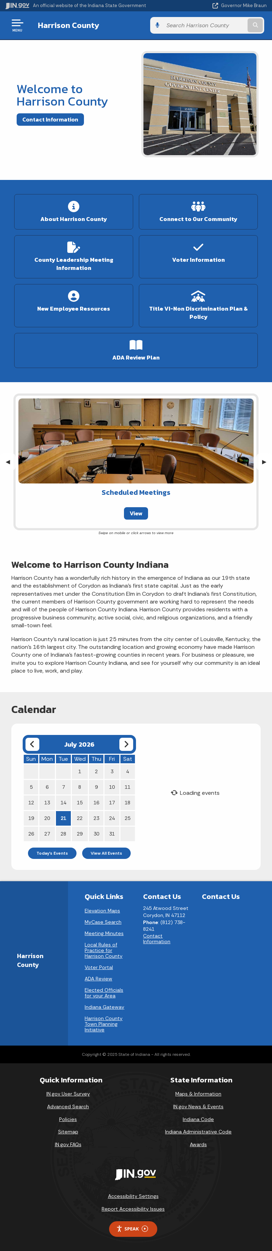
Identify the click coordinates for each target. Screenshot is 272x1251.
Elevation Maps (102, 910)
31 (112, 834)
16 (96, 802)
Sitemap (68, 1131)
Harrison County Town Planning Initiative (104, 1024)
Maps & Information (198, 1094)
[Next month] (126, 744)
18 (127, 802)
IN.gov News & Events (198, 1106)
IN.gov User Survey (68, 1094)
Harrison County (66, 25)
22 (80, 818)
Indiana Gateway (104, 1007)
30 (96, 834)
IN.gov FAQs (68, 1144)
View (136, 513)
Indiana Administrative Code (198, 1131)
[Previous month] (32, 744)
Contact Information (50, 119)
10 (112, 787)
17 (112, 802)
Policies (68, 1119)
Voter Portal (99, 967)
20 (47, 818)
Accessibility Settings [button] (133, 1196)
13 (47, 802)
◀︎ (11, 461)
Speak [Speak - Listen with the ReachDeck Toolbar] (132, 1228)
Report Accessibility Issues (133, 1209)
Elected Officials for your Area (104, 993)
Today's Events (52, 853)
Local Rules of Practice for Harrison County (104, 950)
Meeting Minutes (104, 933)
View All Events (106, 853)
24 (112, 818)
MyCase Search (103, 922)
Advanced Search (68, 1106)
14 (63, 802)
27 (47, 834)
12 (31, 802)
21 (63, 818)
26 (31, 834)
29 (80, 834)
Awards (198, 1144)
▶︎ (267, 461)
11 (127, 787)
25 (127, 818)
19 (31, 818)
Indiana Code (198, 1119)
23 (96, 818)
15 (80, 802)
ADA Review (98, 978)
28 (63, 834)
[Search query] (228, 25)
